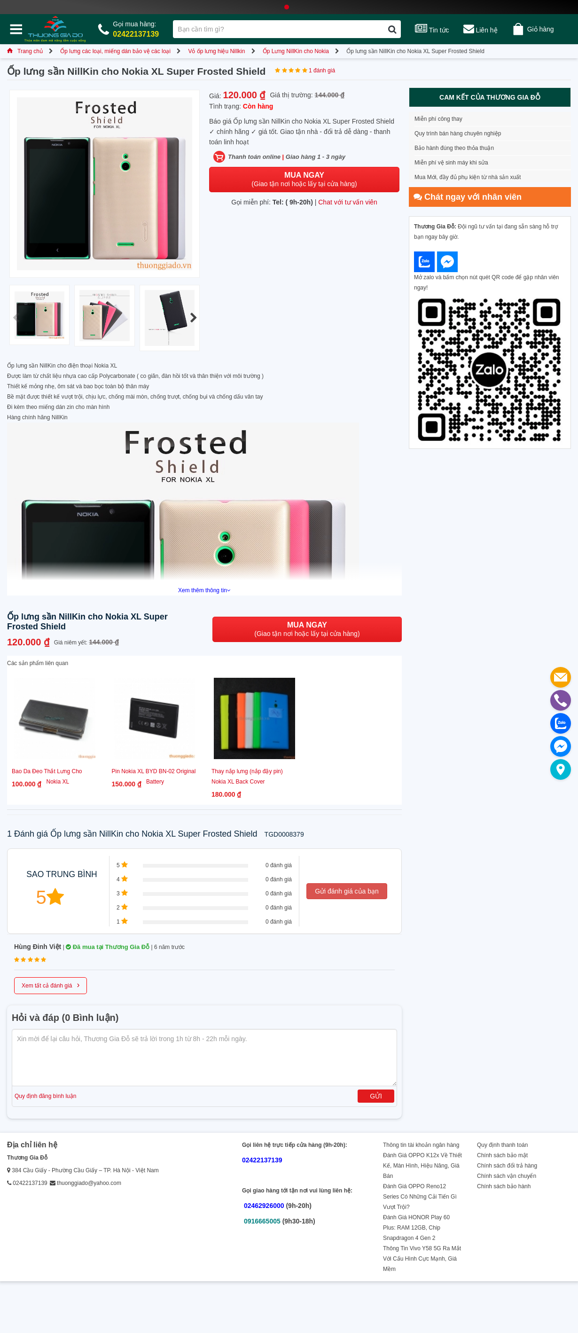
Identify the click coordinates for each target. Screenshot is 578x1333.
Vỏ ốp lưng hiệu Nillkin (216, 51)
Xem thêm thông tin (204, 590)
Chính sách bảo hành (504, 1186)
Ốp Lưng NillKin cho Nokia (296, 51)
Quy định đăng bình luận (45, 1096)
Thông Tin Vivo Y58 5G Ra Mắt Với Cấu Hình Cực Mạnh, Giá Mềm (422, 1258)
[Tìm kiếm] (392, 29)
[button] (193, 318)
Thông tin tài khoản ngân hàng (421, 1145)
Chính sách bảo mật (502, 1155)
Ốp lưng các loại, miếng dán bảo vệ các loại (115, 51)
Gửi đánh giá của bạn (347, 891)
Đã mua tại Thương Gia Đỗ (107, 946)
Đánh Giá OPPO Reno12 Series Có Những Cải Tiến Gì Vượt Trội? (420, 1196)
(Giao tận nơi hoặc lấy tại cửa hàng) (304, 179)
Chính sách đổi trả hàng (507, 1165)
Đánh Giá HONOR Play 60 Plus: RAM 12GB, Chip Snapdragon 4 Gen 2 (416, 1227)
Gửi (376, 1096)
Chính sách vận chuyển (506, 1176)
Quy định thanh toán (502, 1145)
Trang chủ (25, 51)
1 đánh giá (322, 70)
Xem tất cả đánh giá (50, 984)
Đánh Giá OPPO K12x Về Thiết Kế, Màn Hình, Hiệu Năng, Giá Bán (422, 1165)
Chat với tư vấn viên (347, 202)
